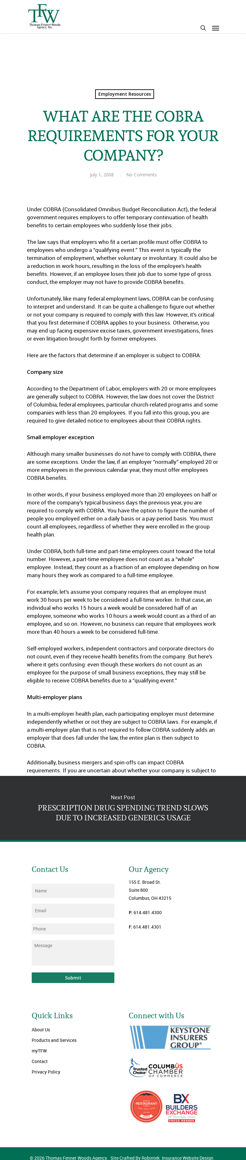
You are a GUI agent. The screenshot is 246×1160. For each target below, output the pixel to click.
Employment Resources (124, 94)
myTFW (39, 1051)
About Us (41, 1030)
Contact (40, 1061)
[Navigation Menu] (215, 28)
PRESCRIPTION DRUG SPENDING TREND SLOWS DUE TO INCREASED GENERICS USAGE (123, 808)
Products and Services (54, 1040)
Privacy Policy (46, 1072)
